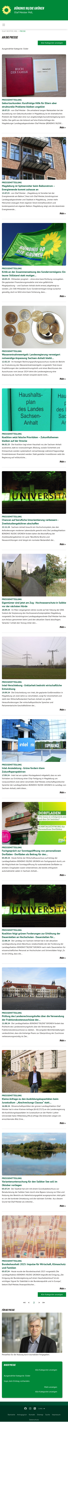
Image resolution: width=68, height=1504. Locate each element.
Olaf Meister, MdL (10, 31)
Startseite (11, 1414)
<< (24, 1302)
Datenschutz (34, 1420)
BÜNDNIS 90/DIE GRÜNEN (29, 8)
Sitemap (40, 1414)
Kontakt (32, 1414)
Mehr (62, 127)
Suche (47, 1414)
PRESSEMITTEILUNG (12, 99)
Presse (23, 31)
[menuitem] (11, 1414)
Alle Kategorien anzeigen (52, 43)
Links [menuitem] (40, 1408)
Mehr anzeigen (50, 1387)
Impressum (56, 1414)
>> (43, 1302)
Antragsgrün (22, 1414)
